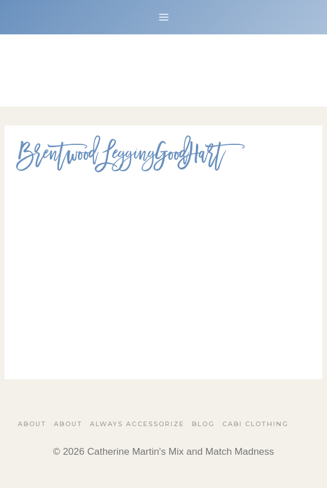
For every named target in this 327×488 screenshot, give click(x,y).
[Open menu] (163, 17)
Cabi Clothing (255, 424)
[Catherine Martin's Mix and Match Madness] (164, 70)
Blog (203, 424)
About (32, 424)
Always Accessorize (137, 424)
